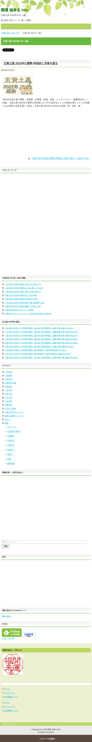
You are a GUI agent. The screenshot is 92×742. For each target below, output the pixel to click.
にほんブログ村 (8, 638)
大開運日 (10, 436)
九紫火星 (8, 386)
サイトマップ (9, 693)
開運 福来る (6, 616)
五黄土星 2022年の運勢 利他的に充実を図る (31, 63)
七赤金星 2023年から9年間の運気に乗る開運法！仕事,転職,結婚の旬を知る (35, 350)
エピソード (11, 427)
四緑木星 (8, 405)
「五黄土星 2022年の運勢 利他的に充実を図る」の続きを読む (60, 158)
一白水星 (8, 372)
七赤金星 (8, 375)
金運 (9, 459)
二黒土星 (8, 390)
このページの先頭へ (47, 739)
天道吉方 (10, 441)
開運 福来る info (14, 10)
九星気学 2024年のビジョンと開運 (19, 310)
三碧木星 (8, 379)
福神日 (10, 454)
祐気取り (10, 450)
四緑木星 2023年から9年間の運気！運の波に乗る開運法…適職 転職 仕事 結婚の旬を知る (41, 343)
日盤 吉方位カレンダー (14, 412)
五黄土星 (8, 394)
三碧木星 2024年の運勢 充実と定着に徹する (23, 292)
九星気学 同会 (10, 383)
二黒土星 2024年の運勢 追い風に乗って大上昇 (24, 288)
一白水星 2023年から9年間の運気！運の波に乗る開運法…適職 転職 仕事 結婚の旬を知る (41, 332)
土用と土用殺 (10, 408)
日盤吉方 (10, 445)
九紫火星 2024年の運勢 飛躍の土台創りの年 (23, 306)
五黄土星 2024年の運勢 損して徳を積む (21, 295)
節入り (7, 419)
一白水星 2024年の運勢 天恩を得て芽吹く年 (23, 284)
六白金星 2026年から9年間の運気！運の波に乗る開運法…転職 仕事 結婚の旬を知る (39, 328)
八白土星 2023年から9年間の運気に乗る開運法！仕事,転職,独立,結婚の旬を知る (38, 354)
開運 (7, 423)
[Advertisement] (46, 132)
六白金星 (8, 401)
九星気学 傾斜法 (13, 431)
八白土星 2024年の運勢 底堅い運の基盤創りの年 (25, 303)
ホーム (7, 689)
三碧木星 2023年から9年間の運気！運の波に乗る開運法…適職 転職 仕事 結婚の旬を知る (41, 339)
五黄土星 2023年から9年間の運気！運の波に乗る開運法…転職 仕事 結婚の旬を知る (39, 346)
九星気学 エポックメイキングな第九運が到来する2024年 (28, 314)
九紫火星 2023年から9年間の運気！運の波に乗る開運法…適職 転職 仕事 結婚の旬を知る (41, 357)
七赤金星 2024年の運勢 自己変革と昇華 (21, 299)
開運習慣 (10, 463)
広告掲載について (11, 697)
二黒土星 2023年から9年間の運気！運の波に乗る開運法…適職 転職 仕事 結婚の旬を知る (41, 335)
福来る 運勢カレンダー (14, 416)
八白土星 (8, 397)
